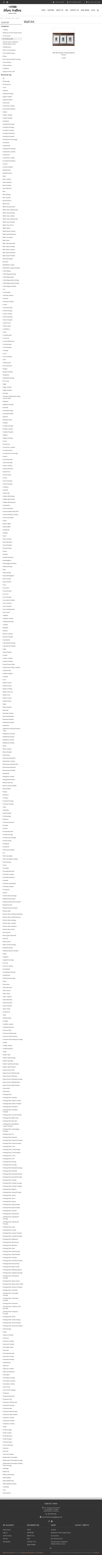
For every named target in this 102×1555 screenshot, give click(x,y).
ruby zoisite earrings (9, 945)
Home (1, 18)
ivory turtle (6, 612)
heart (4, 536)
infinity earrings (7, 566)
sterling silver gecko (9, 1195)
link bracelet (7, 670)
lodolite (5, 676)
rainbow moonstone (9, 899)
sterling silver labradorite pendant (11, 1223)
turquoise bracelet (8, 1396)
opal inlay (6, 810)
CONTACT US (74, 10)
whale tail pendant (8, 1475)
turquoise (6, 1393)
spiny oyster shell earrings (11, 1073)
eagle (4, 384)
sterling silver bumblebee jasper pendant (11, 1125)
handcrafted (6, 527)
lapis (4, 649)
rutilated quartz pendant (10, 951)
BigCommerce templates (27, 1552)
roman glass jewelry (9, 923)
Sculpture (6, 68)
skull (4, 1015)
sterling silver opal (9, 1248)
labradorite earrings (9, 643)
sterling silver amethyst (10, 1107)
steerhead (6, 1091)
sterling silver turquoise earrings (10, 1312)
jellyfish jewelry (8, 618)
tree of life (6, 1387)
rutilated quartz (8, 948)
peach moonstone (8, 822)
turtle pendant (7, 1439)
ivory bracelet (7, 591)
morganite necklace (9, 779)
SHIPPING (51, 10)
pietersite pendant (8, 850)
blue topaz (6, 240)
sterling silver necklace (10, 1245)
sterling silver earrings (10, 1165)
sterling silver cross (9, 1155)
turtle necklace (7, 1436)
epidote (5, 417)
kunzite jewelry (8, 634)
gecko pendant (7, 484)
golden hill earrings (9, 496)
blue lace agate (8, 237)
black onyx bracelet (9, 207)
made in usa (6, 695)
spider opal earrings (9, 1058)
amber (5, 112)
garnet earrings (7, 462)
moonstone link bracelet (10, 764)
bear (4, 176)
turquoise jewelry (8, 1417)
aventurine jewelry (9, 158)
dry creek (6, 381)
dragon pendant (8, 372)
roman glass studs (9, 929)
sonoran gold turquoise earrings (13, 1039)
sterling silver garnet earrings (12, 1192)
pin (4, 853)
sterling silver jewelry (10, 1211)
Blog (93, 10)
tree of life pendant (9, 1390)
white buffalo (7, 1478)
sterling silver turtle (9, 1317)
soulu (4, 1052)
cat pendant (6, 292)
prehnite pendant (8, 886)
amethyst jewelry (8, 130)
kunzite (5, 631)
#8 (3, 78)
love (4, 680)
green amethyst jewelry (10, 514)
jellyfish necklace (8, 621)
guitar (5, 521)
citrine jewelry (7, 314)
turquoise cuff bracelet (10, 1402)
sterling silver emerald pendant (12, 1177)
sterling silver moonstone (11, 1242)
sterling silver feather (10, 1180)
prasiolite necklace (9, 877)
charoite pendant (8, 301)
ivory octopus (7, 603)
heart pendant (7, 545)
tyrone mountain (8, 1445)
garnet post (6, 472)
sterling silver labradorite (11, 1214)
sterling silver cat (8, 1134)
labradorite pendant (9, 646)
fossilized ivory (8, 450)
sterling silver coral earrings (11, 1149)
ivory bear (6, 588)
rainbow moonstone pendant (12, 902)
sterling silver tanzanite (10, 1290)
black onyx (6, 204)
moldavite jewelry (8, 740)
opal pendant (7, 813)
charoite (5, 298)
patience (5, 819)
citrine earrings (7, 311)
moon (4, 746)
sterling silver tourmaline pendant (10, 1299)
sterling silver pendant (10, 1097)
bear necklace (7, 182)
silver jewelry (7, 996)
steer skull (6, 1088)
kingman (5, 628)
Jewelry (5, 30)
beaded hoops (7, 173)
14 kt (4, 87)
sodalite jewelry (8, 1024)
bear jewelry (7, 179)
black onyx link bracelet (10, 219)
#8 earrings (6, 81)
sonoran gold (7, 1030)
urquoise (6, 1448)
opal (4, 807)
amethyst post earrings (10, 139)
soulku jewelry (7, 1045)
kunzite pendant (8, 637)
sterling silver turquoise (10, 1303)
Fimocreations (7, 65)
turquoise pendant (8, 1420)
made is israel (7, 698)
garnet (5, 456)
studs (5, 1332)
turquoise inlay (7, 1408)
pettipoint (6, 844)
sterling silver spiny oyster (11, 1281)
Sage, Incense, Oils (9, 71)
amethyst (6, 121)
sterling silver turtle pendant (12, 1323)
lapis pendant (7, 652)
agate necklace (8, 100)
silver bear (6, 984)
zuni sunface (7, 1493)
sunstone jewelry (8, 1341)
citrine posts (7, 323)
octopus (5, 798)
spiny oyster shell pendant (11, 1085)
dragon (5, 369)
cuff (4, 359)
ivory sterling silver (9, 609)
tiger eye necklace (9, 1372)
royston (5, 938)
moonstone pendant (9, 770)
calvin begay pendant (9, 286)
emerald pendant (8, 414)
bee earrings (7, 194)
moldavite (6, 725)
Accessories (7, 36)
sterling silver (7, 1094)
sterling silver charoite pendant (12, 1140)
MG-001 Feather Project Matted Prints (64, 54)
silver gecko (7, 990)
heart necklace (7, 542)
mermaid (5, 710)
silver (4, 981)
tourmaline (6, 1375)
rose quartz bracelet (9, 935)
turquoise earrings (8, 1405)
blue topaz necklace (9, 252)
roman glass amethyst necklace (13, 914)
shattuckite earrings (9, 978)
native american (8, 782)
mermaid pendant (8, 719)
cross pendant (7, 356)
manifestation (7, 701)
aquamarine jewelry (9, 152)
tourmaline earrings (9, 1378)
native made (7, 789)
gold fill (5, 490)
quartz (5, 893)
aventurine (6, 155)
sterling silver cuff (8, 1159)
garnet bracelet (8, 459)
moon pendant (7, 752)
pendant (5, 825)
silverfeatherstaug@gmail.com (51, 1517)
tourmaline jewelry (9, 1384)
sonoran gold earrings (10, 1033)
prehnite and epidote (9, 883)
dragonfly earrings (8, 378)
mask (4, 704)
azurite (5, 164)
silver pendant (7, 1006)
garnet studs (7, 475)
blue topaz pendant (9, 256)
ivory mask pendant (9, 600)
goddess (6, 487)
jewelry (5, 624)
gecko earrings (7, 481)
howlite (5, 554)
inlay (4, 569)
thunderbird (6, 1362)
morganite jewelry (8, 776)
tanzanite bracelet (8, 1353)
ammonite (6, 142)
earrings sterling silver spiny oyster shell (11, 397)
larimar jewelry (8, 658)
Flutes (5, 56)
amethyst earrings (8, 127)
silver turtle (6, 1009)
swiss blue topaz (8, 1347)
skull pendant (7, 1018)
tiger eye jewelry (8, 1369)
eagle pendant (7, 390)
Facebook (4, 2)
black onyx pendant (9, 222)
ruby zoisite (7, 941)
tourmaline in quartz (9, 1381)
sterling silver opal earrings (11, 1251)
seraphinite (6, 969)
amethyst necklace (9, 133)
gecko (5, 478)
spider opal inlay (8, 1061)
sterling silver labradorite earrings (11, 1218)
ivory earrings (7, 597)
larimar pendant (8, 661)
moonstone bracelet (9, 758)
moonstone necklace (9, 767)
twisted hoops (7, 1442)
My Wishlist (6, 1542)
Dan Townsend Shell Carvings (12, 59)
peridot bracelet (8, 831)
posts (5, 865)
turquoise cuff (7, 1399)
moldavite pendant (8, 743)
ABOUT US (59, 10)
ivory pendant (7, 606)
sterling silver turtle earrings (12, 1320)
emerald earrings (8, 410)
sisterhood (6, 1012)
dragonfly (6, 375)
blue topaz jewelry (9, 249)
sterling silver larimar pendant (12, 1233)
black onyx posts (8, 225)
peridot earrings (8, 834)
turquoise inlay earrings (10, 1411)
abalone (5, 90)
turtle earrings (7, 1430)
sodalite (5, 1021)
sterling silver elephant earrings (12, 1168)
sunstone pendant (8, 1344)
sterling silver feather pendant (12, 1186)
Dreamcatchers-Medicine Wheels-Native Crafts (10, 43)
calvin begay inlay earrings (11, 280)
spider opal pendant (9, 1067)
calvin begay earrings (9, 274)
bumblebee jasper (9, 265)
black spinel (6, 228)
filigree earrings (8, 438)
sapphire (6, 957)
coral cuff (6, 338)
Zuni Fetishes (7, 62)
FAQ (66, 10)
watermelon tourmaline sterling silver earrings (12, 1464)
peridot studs (7, 841)
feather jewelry (8, 429)
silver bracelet (7, 987)
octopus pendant (8, 804)
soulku (5, 1042)
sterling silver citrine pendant (12, 1143)
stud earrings (7, 1329)
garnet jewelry (7, 465)
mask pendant (7, 707)
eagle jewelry (7, 387)
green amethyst (8, 508)
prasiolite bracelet (8, 871)
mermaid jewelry (8, 713)
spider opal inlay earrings (11, 1064)
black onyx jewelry (9, 216)
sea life (5, 963)
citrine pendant (7, 320)
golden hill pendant (9, 499)
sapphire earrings (8, 960)
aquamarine (6, 145)
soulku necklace (8, 1048)
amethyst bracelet (8, 124)
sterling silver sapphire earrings (13, 1273)
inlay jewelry (7, 579)
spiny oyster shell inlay (10, 1076)
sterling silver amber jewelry (12, 1100)
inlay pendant (7, 582)
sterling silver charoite (10, 1137)
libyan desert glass (9, 664)
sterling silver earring (9, 1162)
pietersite (6, 847)
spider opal (6, 1055)
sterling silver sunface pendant (12, 1287)
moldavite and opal (9, 734)
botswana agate (8, 259)
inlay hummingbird (8, 576)
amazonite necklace (9, 109)
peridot (5, 828)
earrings (5, 393)
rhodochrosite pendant (10, 908)
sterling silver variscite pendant (12, 1326)
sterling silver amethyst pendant (10, 1111)
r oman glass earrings (10, 896)
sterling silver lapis (9, 1227)
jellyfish (5, 615)
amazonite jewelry (9, 106)
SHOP (43, 10)
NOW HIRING (85, 10)
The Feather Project (9, 53)
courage (5, 350)
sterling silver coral (9, 1146)
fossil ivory (6, 444)
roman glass (7, 911)
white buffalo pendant (9, 1484)
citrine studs (7, 326)
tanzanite (6, 1350)
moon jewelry (7, 749)
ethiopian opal (7, 420)
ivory (4, 585)
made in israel (7, 686)
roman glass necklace (10, 926)
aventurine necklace (9, 161)
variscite (5, 1451)
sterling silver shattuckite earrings (11, 1277)
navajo (5, 792)
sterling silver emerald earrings (12, 1174)
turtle (4, 1427)
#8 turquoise (7, 84)
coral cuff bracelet (8, 341)
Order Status (7, 1536)
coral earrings (7, 344)
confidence (6, 329)
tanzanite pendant (8, 1359)
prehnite (5, 880)
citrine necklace (8, 317)
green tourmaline (8, 517)
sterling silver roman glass (11, 1264)
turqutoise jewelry (9, 1424)
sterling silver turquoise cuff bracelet (11, 1307)
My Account (7, 1530)
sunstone (6, 1338)
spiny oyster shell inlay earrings (12, 1079)
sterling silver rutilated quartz (12, 1270)
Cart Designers (39, 1552)
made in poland (7, 689)
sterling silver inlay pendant (11, 1207)
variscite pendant (8, 1454)
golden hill (6, 493)
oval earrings (7, 816)
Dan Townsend (7, 366)
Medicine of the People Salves (12, 33)
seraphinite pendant (9, 972)
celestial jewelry (8, 295)
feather (5, 423)
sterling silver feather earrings (12, 1183)
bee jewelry (7, 197)
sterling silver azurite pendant (12, 1115)
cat (4, 289)
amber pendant (7, 118)
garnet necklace (8, 469)
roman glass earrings (9, 920)
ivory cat (5, 594)
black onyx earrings (9, 213)
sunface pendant (8, 1335)
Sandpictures (7, 47)
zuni (4, 1490)
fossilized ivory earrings (10, 453)
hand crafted (7, 524)
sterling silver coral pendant (11, 1152)
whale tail (6, 1471)
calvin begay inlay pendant (11, 283)
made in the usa (8, 692)
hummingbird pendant (9, 563)
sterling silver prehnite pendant (12, 1260)
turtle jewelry (7, 1433)
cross (5, 353)
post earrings (7, 862)
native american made (10, 786)
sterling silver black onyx (10, 1118)
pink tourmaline (7, 856)
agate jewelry (7, 97)
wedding (5, 1468)
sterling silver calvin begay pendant (11, 1130)
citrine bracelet (7, 308)
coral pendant (7, 347)
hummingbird (7, 560)
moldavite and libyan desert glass (11, 729)
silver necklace (7, 1003)
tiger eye (6, 1365)
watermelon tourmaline (10, 1457)
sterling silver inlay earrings (11, 1204)
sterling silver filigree (9, 1189)
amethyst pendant (8, 136)
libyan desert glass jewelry (11, 667)
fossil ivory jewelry (9, 447)
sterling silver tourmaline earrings (10, 1294)
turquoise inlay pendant (10, 1414)
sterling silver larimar (9, 1230)
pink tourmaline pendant (10, 859)
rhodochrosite (7, 905)
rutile (4, 954)
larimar (5, 655)
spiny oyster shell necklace (11, 1082)
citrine (5, 304)
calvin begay (7, 271)
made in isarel (7, 683)
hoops (5, 551)
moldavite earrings (8, 737)
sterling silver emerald (10, 1171)
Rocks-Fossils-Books (9, 50)
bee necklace (7, 200)
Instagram (7, 2)
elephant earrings (8, 404)
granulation (6, 505)
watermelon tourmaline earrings (13, 1460)
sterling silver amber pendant (12, 1104)
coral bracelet (7, 335)
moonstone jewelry (9, 761)
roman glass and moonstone (12, 917)
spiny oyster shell (8, 1070)
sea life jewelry (8, 966)
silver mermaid (7, 1000)
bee (4, 191)
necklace (6, 795)
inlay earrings (7, 573)
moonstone (6, 755)
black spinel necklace (9, 234)
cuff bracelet (7, 363)
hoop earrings (7, 548)
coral (4, 332)
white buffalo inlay (8, 1481)
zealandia (6, 1487)
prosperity (6, 889)
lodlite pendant (8, 673)
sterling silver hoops (9, 1201)
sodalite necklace (8, 1027)
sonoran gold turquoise (10, 1036)
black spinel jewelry (9, 231)
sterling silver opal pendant (11, 1254)
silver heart (6, 993)
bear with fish (7, 188)
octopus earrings (8, 801)
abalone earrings (8, 93)
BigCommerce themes (9, 1552)
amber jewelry (7, 115)
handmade (6, 530)
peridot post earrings (9, 837)
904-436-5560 (51, 1514)
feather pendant (8, 432)
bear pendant (7, 185)
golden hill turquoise (9, 502)
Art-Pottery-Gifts (9, 18)
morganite (6, 773)
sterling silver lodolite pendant (12, 1236)
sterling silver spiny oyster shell (13, 1284)
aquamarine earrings (9, 149)
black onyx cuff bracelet (10, 210)
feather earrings (8, 426)
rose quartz (7, 932)
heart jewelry (7, 539)
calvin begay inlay (8, 277)
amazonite (6, 103)
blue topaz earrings (9, 246)
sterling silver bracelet (10, 1121)
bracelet (5, 262)
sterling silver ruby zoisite (11, 1267)
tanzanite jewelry (8, 1356)
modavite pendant (8, 722)
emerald (5, 407)
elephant (5, 401)
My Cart (5, 1539)
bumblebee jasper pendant (11, 268)
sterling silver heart (9, 1198)
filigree (5, 435)
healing (5, 533)
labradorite (6, 640)
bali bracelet (7, 170)
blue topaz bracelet (9, 243)
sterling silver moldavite (10, 1239)
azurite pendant (8, 167)
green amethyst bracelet (10, 511)
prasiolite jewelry (8, 874)
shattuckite (6, 975)
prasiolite (6, 868)
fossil (5, 441)
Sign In (5, 1533)
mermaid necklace (8, 716)
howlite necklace (8, 557)
